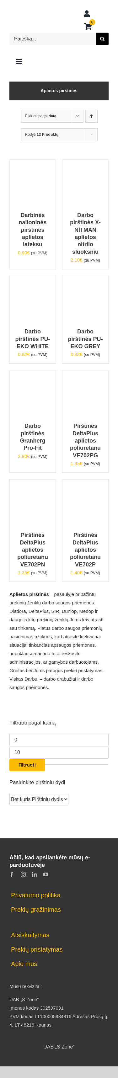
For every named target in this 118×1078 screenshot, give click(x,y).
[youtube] (45, 874)
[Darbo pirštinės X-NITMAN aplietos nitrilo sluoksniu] (85, 164)
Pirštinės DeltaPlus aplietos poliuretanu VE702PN (32, 550)
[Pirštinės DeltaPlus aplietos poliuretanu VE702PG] (85, 374)
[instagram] (23, 874)
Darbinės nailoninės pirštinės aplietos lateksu (32, 230)
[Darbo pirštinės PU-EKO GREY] (85, 280)
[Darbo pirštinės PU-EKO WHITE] (33, 280)
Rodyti (42, 134)
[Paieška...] (52, 39)
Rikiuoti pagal (40, 116)
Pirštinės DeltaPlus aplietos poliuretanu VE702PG (85, 441)
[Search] (102, 39)
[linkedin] (34, 874)
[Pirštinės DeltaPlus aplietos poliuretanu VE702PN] (33, 483)
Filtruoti (27, 765)
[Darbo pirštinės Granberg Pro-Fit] (33, 374)
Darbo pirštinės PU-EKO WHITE (32, 338)
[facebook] (11, 874)
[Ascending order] (91, 116)
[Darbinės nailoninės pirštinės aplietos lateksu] (33, 164)
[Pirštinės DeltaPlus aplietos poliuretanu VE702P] (85, 483)
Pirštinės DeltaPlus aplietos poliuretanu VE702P (85, 550)
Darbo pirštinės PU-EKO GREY (85, 338)
